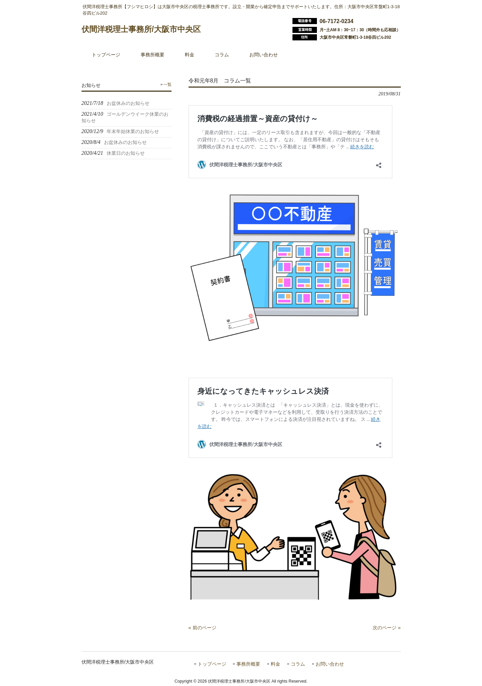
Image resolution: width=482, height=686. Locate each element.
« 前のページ (202, 627)
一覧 (167, 84)
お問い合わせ (330, 664)
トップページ (212, 664)
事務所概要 (248, 664)
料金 (275, 664)
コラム (298, 664)
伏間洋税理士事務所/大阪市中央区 (141, 29)
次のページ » (386, 627)
